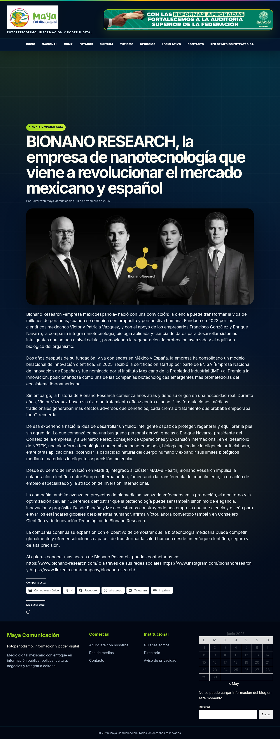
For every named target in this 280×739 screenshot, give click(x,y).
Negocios (147, 44)
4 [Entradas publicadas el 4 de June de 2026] (236, 647)
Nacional (49, 44)
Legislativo (171, 44)
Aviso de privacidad (160, 660)
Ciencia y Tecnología (46, 127)
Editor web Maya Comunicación (53, 201)
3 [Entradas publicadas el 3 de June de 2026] (225, 647)
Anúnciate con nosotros (108, 645)
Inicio (30, 44)
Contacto (195, 44)
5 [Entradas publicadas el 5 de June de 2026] (246, 647)
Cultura (106, 44)
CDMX (68, 44)
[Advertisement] (140, 83)
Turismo (126, 44)
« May (234, 683)
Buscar (204, 707)
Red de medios (101, 653)
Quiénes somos (157, 645)
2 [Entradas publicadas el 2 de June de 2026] (215, 647)
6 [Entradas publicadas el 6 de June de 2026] (257, 647)
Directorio (152, 653)
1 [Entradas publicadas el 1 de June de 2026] (204, 647)
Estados (86, 44)
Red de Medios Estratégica (232, 44)
